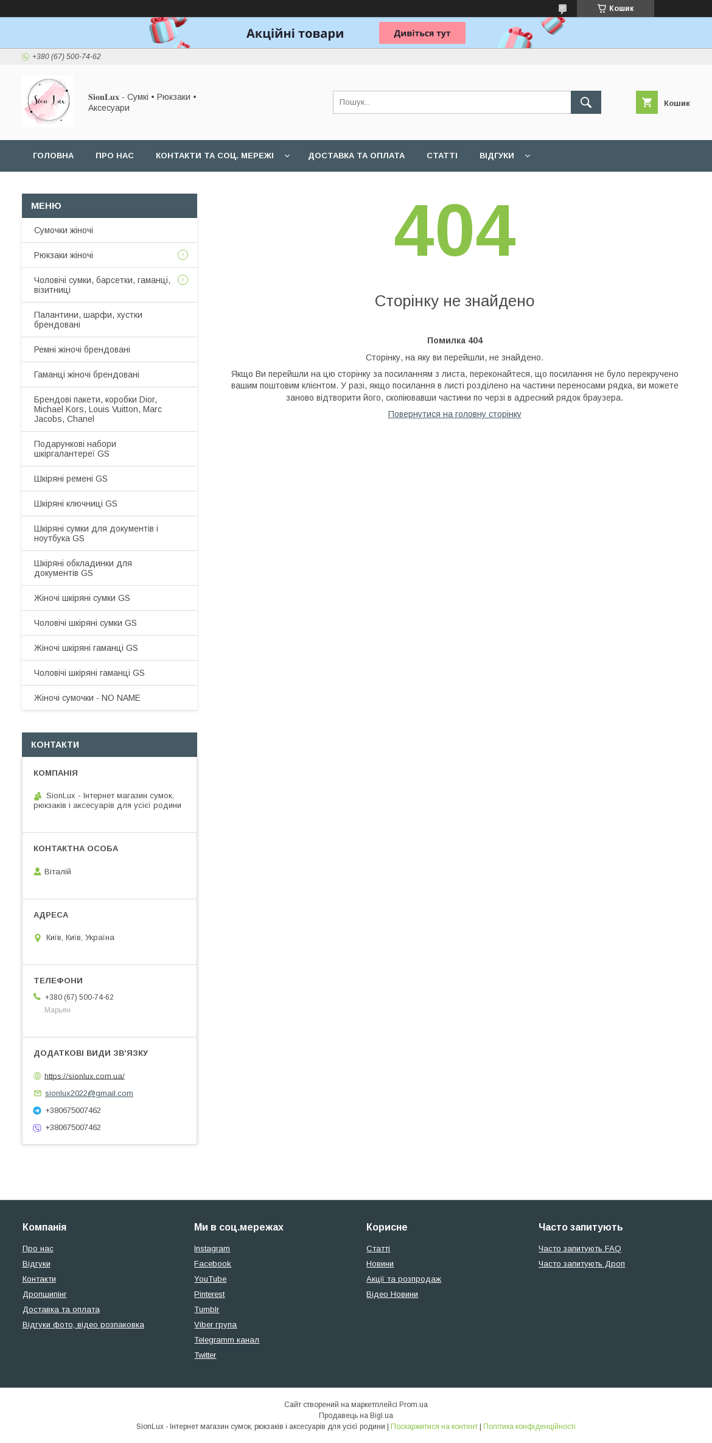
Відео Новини (392, 1294)
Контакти (39, 1278)
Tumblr (206, 1309)
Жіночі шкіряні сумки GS (82, 598)
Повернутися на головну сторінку (455, 414)
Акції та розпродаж (403, 1278)
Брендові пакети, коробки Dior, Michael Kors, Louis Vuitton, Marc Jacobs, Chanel (98, 409)
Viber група (215, 1324)
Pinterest (209, 1294)
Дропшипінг (45, 1294)
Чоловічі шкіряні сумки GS (85, 623)
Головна (53, 155)
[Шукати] (586, 102)
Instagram (212, 1248)
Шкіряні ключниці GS (75, 503)
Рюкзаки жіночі (63, 255)
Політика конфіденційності (529, 1426)
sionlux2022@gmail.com (89, 1093)
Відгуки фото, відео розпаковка (83, 1324)
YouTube (210, 1278)
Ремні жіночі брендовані (82, 349)
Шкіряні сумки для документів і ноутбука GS (96, 533)
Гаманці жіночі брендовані (86, 374)
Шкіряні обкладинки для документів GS (83, 568)
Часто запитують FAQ (580, 1248)
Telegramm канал (226, 1339)
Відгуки (497, 155)
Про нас (115, 155)
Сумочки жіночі (63, 230)
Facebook (212, 1263)
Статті (442, 155)
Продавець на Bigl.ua (356, 1415)
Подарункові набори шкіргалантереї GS (75, 448)
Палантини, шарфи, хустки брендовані (88, 319)
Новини (380, 1263)
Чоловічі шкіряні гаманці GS (89, 673)
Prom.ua (413, 1404)
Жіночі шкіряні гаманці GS (86, 648)
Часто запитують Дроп (582, 1263)
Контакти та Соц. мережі (215, 155)
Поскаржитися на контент (434, 1426)
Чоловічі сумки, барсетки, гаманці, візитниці (102, 285)
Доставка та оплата (356, 155)
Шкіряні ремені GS (71, 478)
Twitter (205, 1355)
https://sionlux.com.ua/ (84, 1075)
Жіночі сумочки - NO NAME (87, 698)
